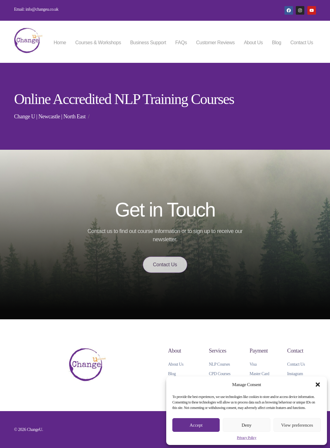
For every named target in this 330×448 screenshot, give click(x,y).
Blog (276, 42)
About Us (253, 42)
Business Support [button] (148, 42)
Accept (195, 425)
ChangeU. (35, 429)
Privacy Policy (246, 437)
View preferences (297, 425)
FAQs (181, 42)
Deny (247, 425)
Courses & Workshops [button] (98, 42)
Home (60, 42)
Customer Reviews (215, 42)
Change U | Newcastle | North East (50, 116)
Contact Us (301, 42)
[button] (318, 385)
